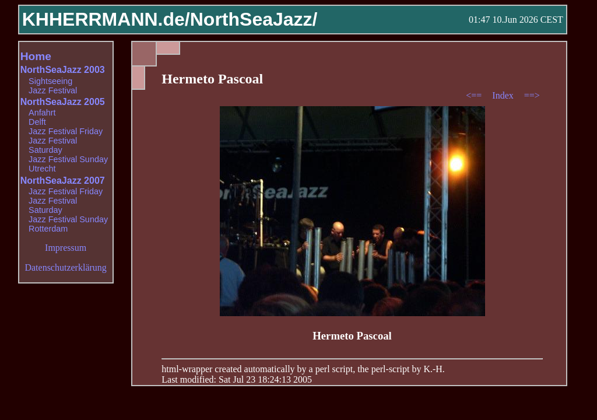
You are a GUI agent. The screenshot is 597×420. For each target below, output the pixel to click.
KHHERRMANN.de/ (106, 19)
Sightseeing (50, 81)
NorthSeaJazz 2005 (62, 102)
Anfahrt (42, 112)
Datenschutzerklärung (65, 267)
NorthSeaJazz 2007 (62, 181)
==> (532, 95)
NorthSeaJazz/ (254, 19)
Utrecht (42, 168)
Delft (37, 122)
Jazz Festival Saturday (53, 145)
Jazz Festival (53, 90)
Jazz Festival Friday (66, 131)
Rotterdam (48, 228)
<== (475, 95)
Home (35, 56)
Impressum (65, 248)
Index (503, 95)
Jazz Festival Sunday (68, 159)
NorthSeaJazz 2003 (62, 70)
